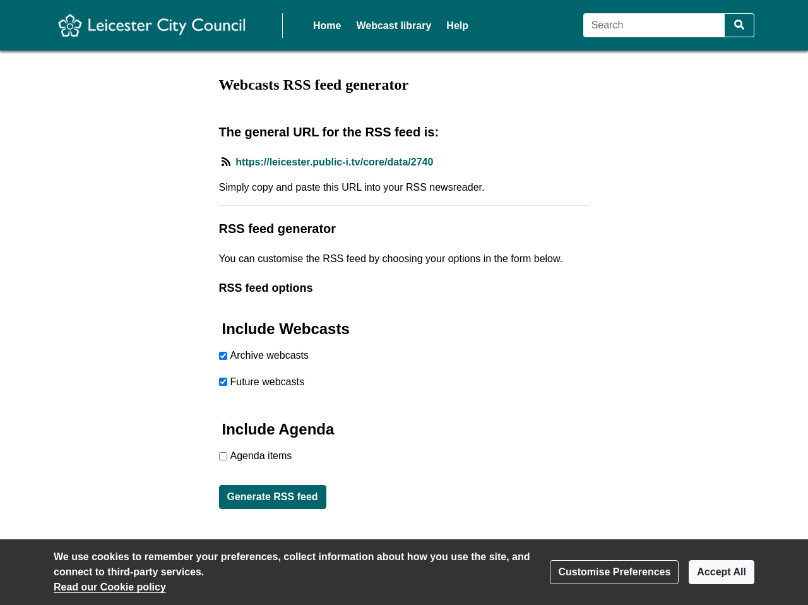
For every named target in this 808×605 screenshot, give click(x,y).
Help (457, 25)
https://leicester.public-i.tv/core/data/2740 (334, 162)
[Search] (654, 25)
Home (327, 25)
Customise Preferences (614, 571)
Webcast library (393, 25)
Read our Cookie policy (110, 587)
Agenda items (261, 455)
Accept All (721, 571)
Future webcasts (267, 381)
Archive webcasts (269, 355)
